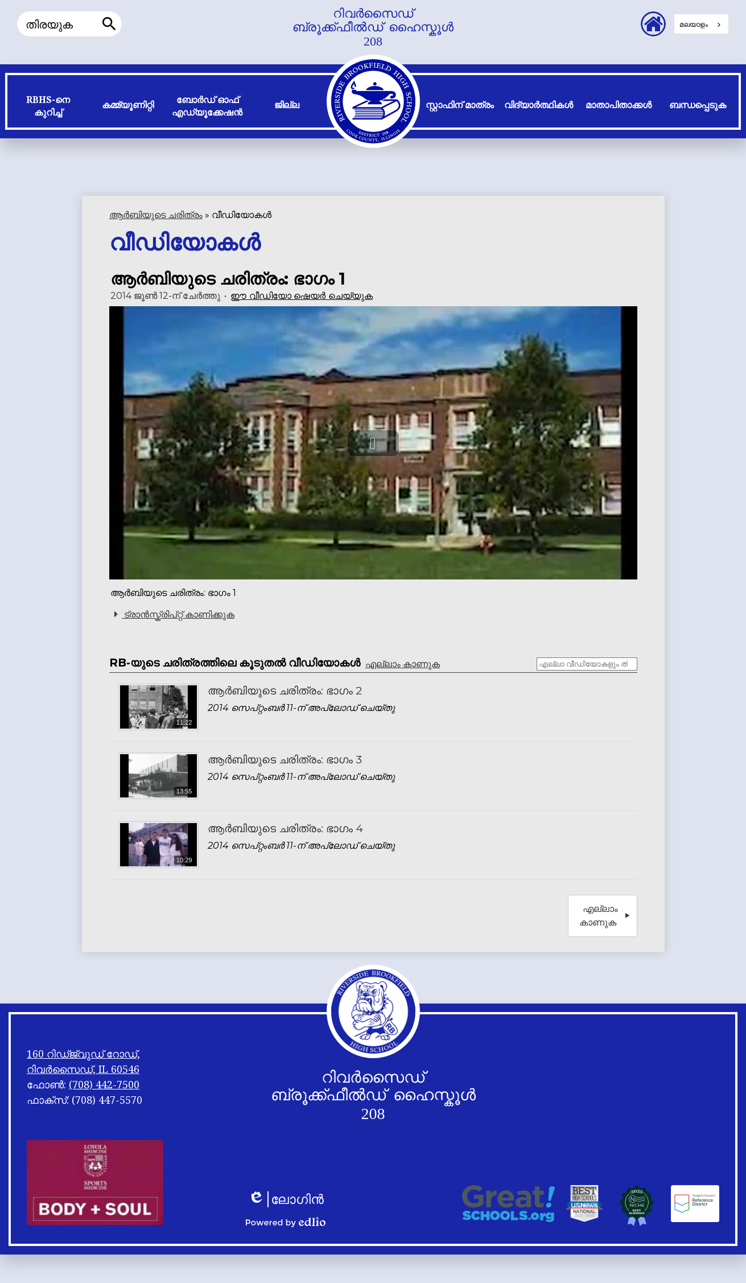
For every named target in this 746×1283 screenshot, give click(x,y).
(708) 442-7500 (104, 1084)
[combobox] (701, 24)
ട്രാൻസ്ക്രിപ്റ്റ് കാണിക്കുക (172, 614)
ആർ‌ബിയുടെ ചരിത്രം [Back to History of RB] (156, 214)
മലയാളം (693, 24)
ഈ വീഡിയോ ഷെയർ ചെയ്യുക (301, 296)
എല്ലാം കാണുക (402, 664)
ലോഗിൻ (286, 1199)
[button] (48, 108)
